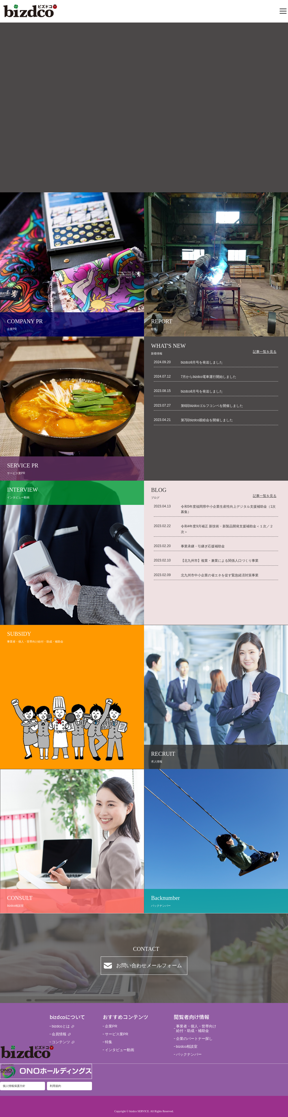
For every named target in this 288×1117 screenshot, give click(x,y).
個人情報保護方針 (14, 1085)
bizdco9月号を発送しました (202, 362)
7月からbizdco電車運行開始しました (208, 377)
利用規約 (55, 1085)
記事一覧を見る (264, 352)
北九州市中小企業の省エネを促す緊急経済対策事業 (219, 575)
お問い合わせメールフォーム (149, 965)
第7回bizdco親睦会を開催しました (207, 420)
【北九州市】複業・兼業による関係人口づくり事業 (219, 561)
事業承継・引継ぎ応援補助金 (203, 546)
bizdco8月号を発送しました (202, 391)
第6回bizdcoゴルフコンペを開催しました (212, 406)
